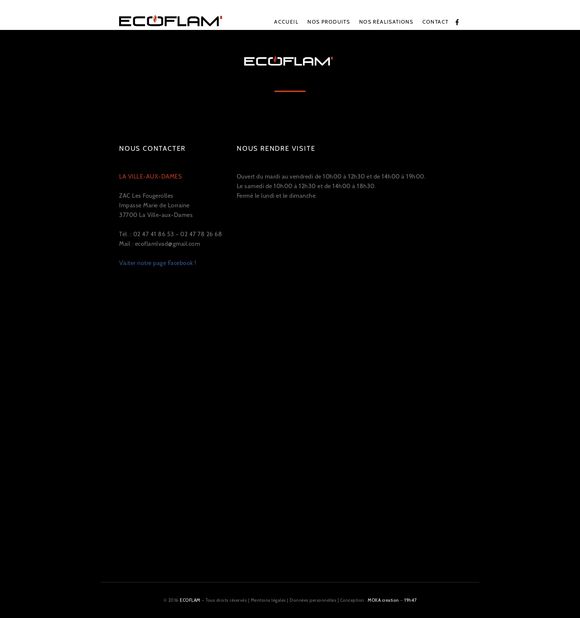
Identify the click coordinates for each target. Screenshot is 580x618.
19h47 (410, 600)
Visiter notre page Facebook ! (157, 262)
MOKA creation (383, 600)
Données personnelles (313, 600)
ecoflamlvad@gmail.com (167, 243)
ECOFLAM (190, 600)
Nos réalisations (386, 21)
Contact (435, 21)
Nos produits (328, 21)
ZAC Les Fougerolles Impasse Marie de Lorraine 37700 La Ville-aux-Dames (156, 195)
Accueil (286, 21)
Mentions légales (268, 600)
